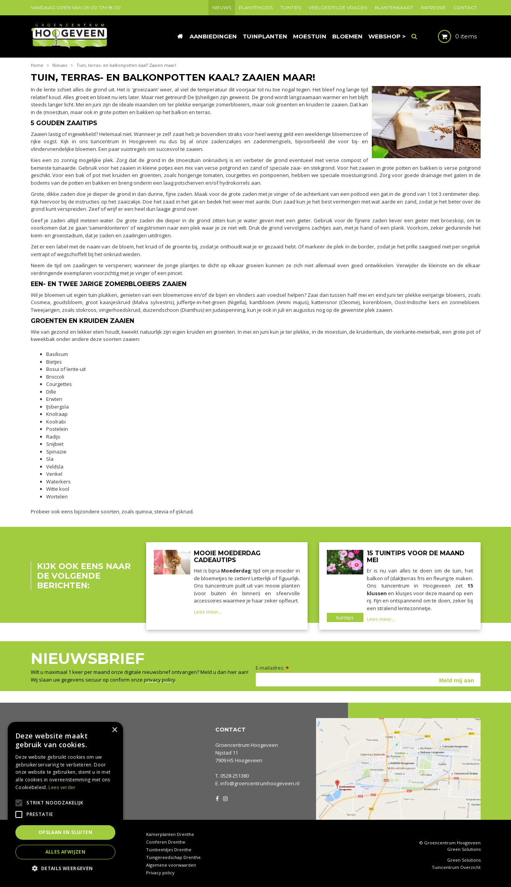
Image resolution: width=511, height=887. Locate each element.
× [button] (114, 730)
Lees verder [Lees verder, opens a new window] (61, 787)
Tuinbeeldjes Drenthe (168, 849)
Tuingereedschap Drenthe (173, 857)
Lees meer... (208, 612)
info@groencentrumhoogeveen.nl (260, 783)
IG (225, 798)
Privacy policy (160, 872)
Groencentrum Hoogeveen (246, 744)
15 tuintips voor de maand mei (415, 556)
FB (217, 798)
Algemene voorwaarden (171, 865)
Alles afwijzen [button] (65, 852)
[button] (65, 868)
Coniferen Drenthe (165, 842)
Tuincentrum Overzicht (456, 867)
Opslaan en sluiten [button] (65, 832)
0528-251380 (234, 775)
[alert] (65, 800)
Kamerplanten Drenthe (170, 834)
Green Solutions (464, 849)
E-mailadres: (272, 667)
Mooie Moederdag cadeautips (227, 556)
